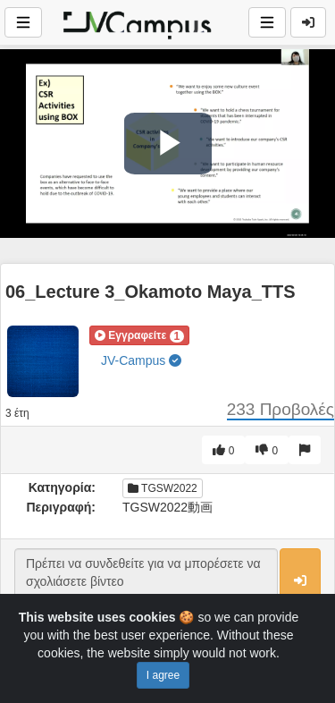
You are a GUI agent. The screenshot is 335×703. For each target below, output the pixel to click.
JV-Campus (141, 360)
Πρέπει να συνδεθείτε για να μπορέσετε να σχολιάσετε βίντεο (146, 581)
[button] (139, 335)
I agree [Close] (163, 675)
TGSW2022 (162, 488)
